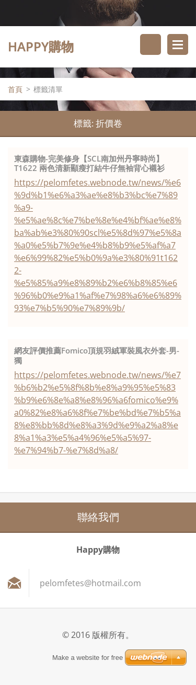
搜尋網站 (150, 44)
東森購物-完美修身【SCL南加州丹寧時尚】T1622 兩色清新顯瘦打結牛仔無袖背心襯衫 (89, 163)
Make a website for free (87, 657)
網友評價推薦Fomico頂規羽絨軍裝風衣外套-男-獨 (96, 355)
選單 (177, 44)
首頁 (15, 89)
